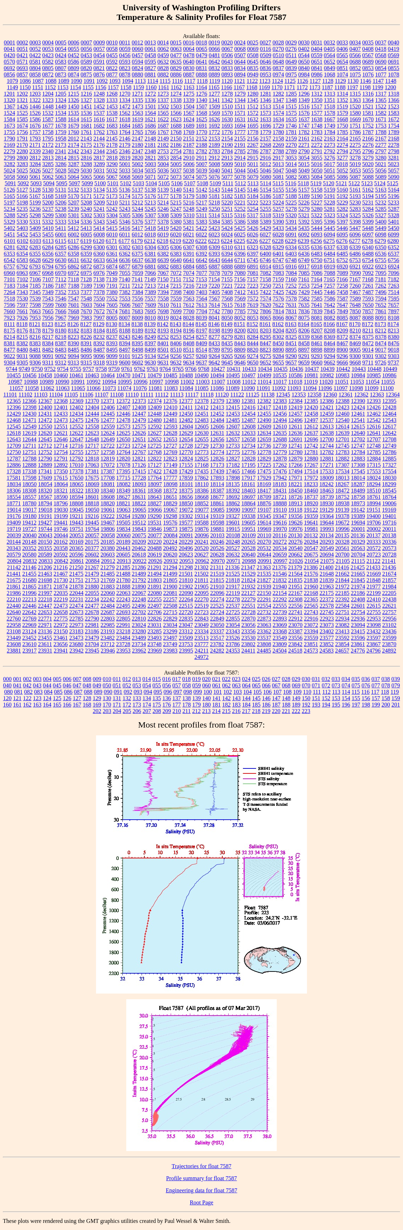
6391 (189, 254)
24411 (248, 651)
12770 (186, 452)
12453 (233, 414)
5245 (150, 209)
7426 (291, 292)
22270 (202, 599)
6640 (176, 260)
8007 (125, 318)
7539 (35, 298)
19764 (92, 529)
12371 (108, 401)
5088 (368, 177)
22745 (327, 612)
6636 (125, 260)
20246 (217, 542)
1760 (73, 132)
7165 (329, 279)
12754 (61, 452)
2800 (22, 158)
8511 (188, 350)
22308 (295, 599)
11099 (371, 388)
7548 (86, 298)
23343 (233, 631)
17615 (61, 478)
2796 (368, 151)
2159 (291, 138)
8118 (21, 324)
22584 (342, 606)
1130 (353, 81)
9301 (368, 356)
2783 (214, 151)
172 (127, 705)
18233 (311, 484)
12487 (249, 420)
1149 (12, 87)
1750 (342, 126)
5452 (22, 234)
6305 (163, 247)
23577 (327, 638)
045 (57, 685)
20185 (108, 542)
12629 (186, 433)
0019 (214, 42)
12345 (283, 395)
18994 (374, 503)
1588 (61, 119)
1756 (22, 132)
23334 (202, 631)
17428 (170, 471)
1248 (99, 94)
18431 (280, 491)
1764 (125, 132)
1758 (48, 132)
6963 (22, 273)
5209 (99, 202)
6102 (22, 241)
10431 (234, 369)
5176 (150, 196)
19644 (327, 523)
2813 (48, 158)
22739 (280, 612)
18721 (280, 497)
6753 (355, 260)
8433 (214, 343)
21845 (358, 580)
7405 (214, 292)
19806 (108, 529)
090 (108, 692)
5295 (22, 215)
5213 (150, 202)
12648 (92, 439)
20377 (92, 548)
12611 (295, 427)
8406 (176, 343)
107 (277, 692)
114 (346, 692)
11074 (124, 388)
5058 (9, 177)
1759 (61, 132)
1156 (100, 87)
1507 (201, 106)
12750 (14, 452)
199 (376, 705)
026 (266, 679)
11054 (373, 382)
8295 (265, 337)
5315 (227, 215)
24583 (326, 651)
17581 (14, 478)
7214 (163, 286)
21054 (311, 561)
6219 (175, 241)
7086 (317, 273)
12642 (389, 433)
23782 (217, 644)
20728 (389, 555)
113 (336, 692)
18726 (295, 497)
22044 (76, 593)
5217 (201, 202)
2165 (355, 138)
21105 (343, 561)
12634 (264, 433)
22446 (29, 606)
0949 (253, 74)
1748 (317, 126)
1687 (163, 126)
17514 (311, 471)
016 (166, 679)
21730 (61, 580)
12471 (29, 420)
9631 (163, 363)
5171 (86, 196)
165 (57, 705)
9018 (393, 350)
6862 (73, 266)
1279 (240, 94)
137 (177, 698)
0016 (188, 42)
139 (196, 698)
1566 (176, 113)
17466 (249, 471)
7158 (265, 279)
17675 (92, 478)
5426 (252, 228)
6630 (61, 260)
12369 (76, 401)
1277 (214, 94)
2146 (125, 138)
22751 (342, 612)
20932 (171, 561)
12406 (108, 407)
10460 (61, 375)
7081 (253, 273)
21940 (280, 587)
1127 (314, 81)
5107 (189, 183)
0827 (150, 68)
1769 (189, 132)
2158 (278, 138)
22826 (155, 619)
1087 (38, 81)
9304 (9, 363)
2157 (265, 138)
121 (17, 698)
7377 (86, 292)
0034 (355, 42)
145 (256, 698)
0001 (9, 42)
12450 (186, 414)
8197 (201, 331)
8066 (278, 318)
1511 (239, 106)
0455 (112, 55)
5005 (176, 164)
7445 (317, 292)
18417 (264, 491)
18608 (108, 497)
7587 (342, 298)
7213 (150, 286)
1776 (227, 132)
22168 (311, 593)
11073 (109, 388)
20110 (264, 535)
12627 (155, 433)
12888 (29, 465)
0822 (112, 68)
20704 (358, 555)
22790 (92, 619)
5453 (35, 234)
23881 (14, 651)
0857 (22, 74)
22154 (279, 593)
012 (126, 679)
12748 (373, 446)
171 (117, 705)
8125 (60, 324)
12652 (155, 439)
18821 (123, 503)
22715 (170, 612)
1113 (140, 81)
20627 (202, 555)
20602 (92, 555)
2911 (201, 158)
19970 (280, 529)
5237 (48, 209)
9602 (137, 363)
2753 (163, 151)
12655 (202, 439)
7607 (137, 305)
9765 (178, 369)
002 (27, 679)
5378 (163, 222)
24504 (279, 651)
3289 (99, 164)
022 (226, 679)
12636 (295, 433)
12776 (249, 452)
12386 (327, 401)
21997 (45, 593)
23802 (248, 644)
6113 (48, 241)
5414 (99, 228)
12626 (139, 433)
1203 (35, 94)
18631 (139, 497)
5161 (355, 190)
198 (366, 705)
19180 (29, 516)
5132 (73, 190)
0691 (393, 62)
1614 (73, 119)
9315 (86, 363)
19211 (76, 516)
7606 (125, 305)
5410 (48, 228)
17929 (264, 478)
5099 (87, 183)
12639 (342, 433)
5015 (303, 164)
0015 (175, 42)
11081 (155, 388)
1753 (381, 126)
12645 (45, 439)
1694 (240, 126)
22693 (123, 612)
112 (326, 692)
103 (237, 692)
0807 (61, 68)
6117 (73, 241)
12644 (29, 439)
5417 (137, 228)
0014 (163, 42)
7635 (303, 305)
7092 (368, 273)
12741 (295, 446)
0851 (342, 68)
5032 (112, 170)
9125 (137, 356)
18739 (327, 497)
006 (67, 679)
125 (57, 698)
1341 (214, 100)
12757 (92, 452)
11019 (311, 382)
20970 (218, 561)
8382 (22, 343)
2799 (9, 158)
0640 (189, 62)
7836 (304, 311)
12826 (217, 459)
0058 (112, 49)
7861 (381, 311)
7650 (367, 305)
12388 (342, 401)
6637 (137, 260)
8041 (214, 318)
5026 (35, 170)
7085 (304, 273)
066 (266, 685)
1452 (99, 106)
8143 (175, 324)
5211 (124, 202)
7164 (316, 279)
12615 (358, 427)
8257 (201, 337)
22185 (342, 593)
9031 (22, 356)
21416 (342, 567)
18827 (155, 503)
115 (355, 692)
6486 (355, 254)
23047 (186, 625)
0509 (265, 55)
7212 (137, 286)
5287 (393, 209)
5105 (164, 183)
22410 (374, 599)
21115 (358, 561)
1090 (76, 81)
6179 (137, 241)
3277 (342, 158)
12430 (29, 414)
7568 (227, 298)
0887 (189, 74)
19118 (295, 510)
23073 (327, 625)
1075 (355, 74)
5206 (61, 202)
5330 (22, 222)
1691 (201, 126)
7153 (201, 279)
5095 (61, 183)
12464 (389, 414)
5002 (137, 164)
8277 (214, 337)
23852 (326, 644)
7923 (9, 318)
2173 (61, 145)
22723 (202, 612)
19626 (295, 523)
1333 (112, 100)
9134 (150, 356)
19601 (233, 523)
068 (286, 685)
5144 (227, 190)
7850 (355, 311)
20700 (342, 555)
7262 (380, 286)
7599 (48, 305)
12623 (92, 433)
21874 (61, 587)
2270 (291, 145)
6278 (367, 241)
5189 (304, 196)
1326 (73, 100)
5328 (393, 215)
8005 (112, 318)
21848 (373, 580)
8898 (316, 350)
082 (28, 692)
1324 (61, 100)
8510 (176, 350)
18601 (92, 497)
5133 (86, 190)
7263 (393, 286)
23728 (123, 644)
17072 (108, 465)
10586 (295, 375)
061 (216, 685)
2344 (99, 151)
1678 (61, 126)
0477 (176, 55)
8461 (317, 343)
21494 (155, 574)
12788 (29, 459)
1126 (302, 81)
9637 (201, 363)
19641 (311, 523)
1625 (201, 119)
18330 (92, 491)
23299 (170, 631)
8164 (303, 324)
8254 (189, 337)
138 (186, 698)
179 (196, 705)
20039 (14, 535)
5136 (125, 190)
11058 (32, 388)
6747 (278, 260)
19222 (107, 516)
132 (127, 698)
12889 (45, 465)
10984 (358, 375)
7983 (86, 318)
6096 (355, 234)
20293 (327, 542)
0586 (73, 62)
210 (177, 711)
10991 (78, 382)
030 (306, 679)
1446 (35, 106)
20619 (155, 555)
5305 (125, 215)
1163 (188, 87)
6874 (112, 266)
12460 (342, 414)
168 (87, 705)
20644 (264, 555)
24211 (201, 651)
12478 (123, 420)
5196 (393, 196)
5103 (138, 183)
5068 (125, 177)
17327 (389, 465)
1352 (342, 100)
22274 (217, 599)
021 (216, 679)
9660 (317, 363)
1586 (35, 119)
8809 (239, 350)
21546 (280, 574)
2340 (48, 151)
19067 (170, 510)
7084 (291, 273)
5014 (291, 164)
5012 (265, 164)
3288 (86, 164)
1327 (86, 100)
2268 (265, 145)
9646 (240, 363)
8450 (278, 343)
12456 (280, 414)
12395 (389, 401)
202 (97, 711)
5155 (278, 190)
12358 (314, 395)
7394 (163, 292)
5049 (304, 170)
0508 (253, 55)
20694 (327, 555)
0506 (227, 55)
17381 (92, 471)
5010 (240, 164)
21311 (217, 567)
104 (247, 692)
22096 (217, 593)
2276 (368, 145)
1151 (37, 87)
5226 (303, 202)
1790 (9, 138)
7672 (99, 311)
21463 (45, 574)
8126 (73, 324)
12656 (217, 439)
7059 (137, 273)
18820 (108, 503)
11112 (162, 395)
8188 (125, 331)
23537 (264, 638)
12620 (45, 433)
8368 (317, 337)
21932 (249, 587)
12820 (123, 459)
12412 (201, 407)
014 (146, 679)
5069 (137, 177)
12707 (374, 439)
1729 (278, 126)
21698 (45, 580)
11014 (264, 382)
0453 (86, 55)
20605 (123, 555)
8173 (380, 324)
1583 (393, 113)
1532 (48, 113)
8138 (137, 324)
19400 (373, 516)
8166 (329, 324)
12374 (155, 401)
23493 (155, 638)
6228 (277, 241)
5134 (99, 190)
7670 (86, 311)
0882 (163, 74)
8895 (291, 350)
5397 (342, 222)
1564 (150, 113)
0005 (61, 42)
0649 (291, 62)
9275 (265, 356)
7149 (150, 279)
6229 (290, 241)
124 (47, 698)
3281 (393, 158)
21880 (92, 587)
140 (206, 698)
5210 (112, 202)
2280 (22, 151)
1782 (304, 132)
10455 (14, 375)
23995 (186, 651)
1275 (189, 94)
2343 (86, 151)
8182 (73, 331)
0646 (265, 62)
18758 (358, 497)
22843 (202, 619)
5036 (163, 170)
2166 (368, 138)
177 (177, 705)
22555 (280, 606)
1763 (112, 132)
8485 (73, 350)
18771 (14, 503)
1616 (99, 119)
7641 (316, 305)
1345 (253, 100)
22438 (389, 599)
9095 (86, 356)
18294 (373, 484)
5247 (176, 209)
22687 (108, 612)
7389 (150, 292)
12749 (389, 446)
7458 (342, 292)
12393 (374, 401)
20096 (202, 535)
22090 (186, 593)
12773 (202, 452)
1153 (62, 87)
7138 (99, 279)
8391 (86, 343)
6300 (99, 247)
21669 (374, 574)
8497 (125, 350)
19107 (264, 510)
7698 (163, 311)
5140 (176, 190)
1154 (75, 87)
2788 (278, 151)
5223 (265, 202)
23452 (29, 638)
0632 (163, 62)
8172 (367, 324)
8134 (124, 324)
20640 (249, 555)
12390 (358, 401)
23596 (358, 638)
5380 (176, 222)
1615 (86, 119)
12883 (358, 459)
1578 (329, 113)
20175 (92, 542)
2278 (393, 145)
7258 (342, 286)
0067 (227, 49)
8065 (265, 318)
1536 (86, 113)
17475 (264, 471)
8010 (150, 318)
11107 (101, 395)
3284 (35, 164)
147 (276, 698)
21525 (233, 574)
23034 (170, 625)
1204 (48, 94)
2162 (317, 138)
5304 (112, 215)
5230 (355, 202)
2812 (35, 158)
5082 (291, 177)
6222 (201, 241)
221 (286, 711)
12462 (374, 414)
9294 (329, 356)
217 (246, 711)
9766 (191, 369)
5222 (252, 202)
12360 (330, 395)
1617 (112, 119)
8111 (9, 324)
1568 (201, 113)
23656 (60, 644)
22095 (202, 593)
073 (336, 685)
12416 (248, 407)
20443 (123, 548)
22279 (249, 599)
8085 (342, 318)
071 (316, 685)
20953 (186, 561)
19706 (374, 523)
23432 (374, 631)
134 (147, 698)
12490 (264, 420)
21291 (154, 567)
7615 (227, 305)
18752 (342, 497)
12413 (217, 407)
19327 (233, 516)
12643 (14, 439)
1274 (176, 94)
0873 (61, 74)
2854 (176, 158)
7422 (265, 292)
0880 (137, 74)
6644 (227, 260)
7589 (355, 298)
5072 (163, 177)
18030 (389, 478)
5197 (9, 202)
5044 (240, 170)
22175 (326, 593)
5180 (201, 196)
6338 (342, 247)
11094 (310, 388)
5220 (227, 202)
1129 (340, 81)
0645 (253, 62)
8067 (291, 318)
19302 (186, 516)
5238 (61, 209)
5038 (189, 170)
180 (206, 705)
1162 (176, 87)
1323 (48, 100)
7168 (367, 279)
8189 (137, 331)
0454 (99, 55)
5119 (315, 183)
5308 (163, 215)
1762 (99, 132)
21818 (233, 580)
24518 (295, 651)
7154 (214, 279)
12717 (92, 446)
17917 (249, 478)
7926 (22, 318)
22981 (92, 625)
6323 (252, 247)
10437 (312, 369)
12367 (45, 401)
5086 (342, 177)
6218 (162, 241)
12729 (201, 446)
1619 (137, 119)
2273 (329, 145)
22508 (170, 606)
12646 (61, 439)
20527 (233, 548)
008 (87, 679)
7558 (163, 298)
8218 (61, 337)
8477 (9, 350)
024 (246, 679)
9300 (355, 356)
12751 (29, 452)
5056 (381, 170)
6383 (176, 254)
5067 (112, 177)
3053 (291, 158)
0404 (316, 49)
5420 (175, 228)
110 (307, 692)
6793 (35, 266)
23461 (61, 638)
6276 (342, 241)
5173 (112, 196)
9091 (48, 356)
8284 (253, 337)
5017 (329, 164)
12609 (264, 427)
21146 (29, 567)
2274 (342, 145)
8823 (265, 350)
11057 (16, 388)
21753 (92, 580)
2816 (86, 158)
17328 (14, 471)
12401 (61, 407)
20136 (358, 535)
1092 (102, 81)
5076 (214, 177)
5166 (22, 196)
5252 (240, 209)
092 (128, 692)
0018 (201, 42)
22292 (280, 599)
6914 (265, 266)
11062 (47, 388)
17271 (327, 465)
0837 (278, 68)
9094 (73, 356)
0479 (201, 55)
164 (47, 705)
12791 (61, 459)
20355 (45, 548)
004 (47, 679)
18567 (45, 497)
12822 (155, 459)
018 (186, 679)
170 (107, 705)
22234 (92, 599)
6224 (226, 241)
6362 (125, 254)
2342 (73, 151)
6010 (112, 234)
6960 (9, 273)
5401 (393, 222)
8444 (253, 343)
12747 (358, 446)
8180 (61, 331)
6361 (112, 254)
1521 (367, 106)
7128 (86, 279)
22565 (311, 606)
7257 (329, 286)
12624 (108, 433)
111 (317, 692)
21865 (29, 587)
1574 (278, 113)
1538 (112, 113)
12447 (139, 414)
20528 (249, 548)
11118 (206, 395)
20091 (186, 535)
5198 (22, 202)
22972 (61, 625)
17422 (155, 471)
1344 (240, 100)
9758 (101, 369)
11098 (356, 388)
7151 (175, 279)
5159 (329, 190)
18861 (217, 503)
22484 (108, 606)
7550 (99, 298)
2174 (73, 145)
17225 (264, 465)
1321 (22, 100)
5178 (176, 196)
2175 (86, 145)
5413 (86, 228)
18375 (186, 491)
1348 (291, 100)
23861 (358, 644)
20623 (186, 555)
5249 (201, 209)
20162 (61, 542)
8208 (329, 331)
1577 (317, 113)
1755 (9, 132)
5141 (189, 190)
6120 (98, 241)
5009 (227, 164)
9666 (342, 363)
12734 (248, 446)
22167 (295, 593)
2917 (278, 158)
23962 (139, 651)
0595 (150, 62)
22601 (358, 606)
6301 (112, 247)
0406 (342, 49)
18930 (327, 503)
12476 (92, 420)
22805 (123, 619)
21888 (123, 587)
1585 (22, 119)
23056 (249, 625)
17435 (202, 471)
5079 (253, 177)
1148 (390, 81)
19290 (154, 516)
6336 (316, 247)
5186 (265, 196)
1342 (227, 100)
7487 (368, 292)
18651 (170, 497)
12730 (217, 446)
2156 (253, 138)
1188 (339, 87)
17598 (29, 478)
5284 (368, 209)
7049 (112, 273)
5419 (163, 228)
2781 (189, 151)
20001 (358, 529)
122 (27, 698)
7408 (227, 292)
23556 (295, 638)
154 (346, 698)
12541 (358, 420)
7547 (73, 298)
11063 (62, 388)
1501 (150, 106)
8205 (291, 331)
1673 (9, 126)
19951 (249, 529)
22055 (92, 593)
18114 (217, 484)
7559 (176, 298)
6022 (201, 234)
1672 (393, 119)
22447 (45, 606)
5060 (22, 177)
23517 (217, 638)
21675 (14, 580)
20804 (14, 561)
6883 (176, 266)
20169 (76, 542)
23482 (108, 638)
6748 (291, 260)
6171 (111, 241)
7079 (227, 273)
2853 (163, 158)
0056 (86, 49)
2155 (240, 138)
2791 (317, 151)
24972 (202, 657)
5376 (137, 222)
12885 (389, 459)
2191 (240, 145)
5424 (227, 228)
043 (37, 685)
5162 (368, 190)
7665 (48, 311)
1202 (22, 94)
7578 (291, 298)
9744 (11, 369)
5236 (35, 209)
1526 (35, 113)
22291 (264, 599)
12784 (358, 452)
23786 (233, 644)
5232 (380, 202)
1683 (112, 126)
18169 (264, 484)
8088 (368, 318)
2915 (252, 158)
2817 (99, 158)
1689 (189, 126)
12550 (45, 427)
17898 (233, 478)
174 (147, 705)
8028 (189, 318)
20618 (139, 555)
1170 (276, 87)
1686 (150, 126)
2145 (112, 138)
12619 (29, 433)
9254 (163, 356)
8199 (227, 331)
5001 (125, 164)
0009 (99, 42)
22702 (139, 612)
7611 (175, 305)
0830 (189, 68)
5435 (303, 228)
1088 (51, 81)
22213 (29, 599)
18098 (170, 484)
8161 (265, 324)
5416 (124, 228)
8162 (278, 324)
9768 (204, 369)
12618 (14, 433)
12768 (155, 452)
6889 (240, 266)
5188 (291, 196)
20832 (30, 561)
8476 (393, 343)
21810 (186, 580)
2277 (381, 145)
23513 (202, 638)
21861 (14, 587)
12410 (170, 407)
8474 (381, 343)
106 (267, 692)
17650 (76, 478)
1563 (137, 113)
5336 (86, 222)
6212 (149, 241)
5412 (73, 228)
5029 (73, 170)
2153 (214, 138)
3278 (355, 158)
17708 (108, 478)
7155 (227, 279)
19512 (139, 523)
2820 (137, 158)
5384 (214, 222)
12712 (45, 446)
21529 (249, 574)
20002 (374, 529)
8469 (355, 343)
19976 (295, 529)
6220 (188, 241)
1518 (329, 106)
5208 (86, 202)
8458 (304, 343)
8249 (150, 337)
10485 (170, 375)
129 (97, 698)
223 (306, 711)
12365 (14, 401)
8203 (265, 331)
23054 (233, 625)
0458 (150, 55)
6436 (304, 254)
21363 (264, 567)
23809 (279, 644)
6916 (291, 266)
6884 (189, 266)
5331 (35, 222)
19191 (45, 516)
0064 (189, 49)
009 (97, 679)
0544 (303, 55)
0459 (163, 55)
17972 (311, 478)
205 (127, 711)
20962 (202, 561)
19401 (389, 516)
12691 (295, 439)
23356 (249, 631)
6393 (214, 254)
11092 (279, 388)
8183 (86, 331)
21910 (217, 587)
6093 (316, 234)
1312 (317, 94)
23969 (155, 651)
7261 (367, 286)
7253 (303, 286)
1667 (329, 119)
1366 (393, 100)
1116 (177, 81)
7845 (329, 311)
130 (107, 698)
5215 (175, 202)
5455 (48, 234)
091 (118, 692)
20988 (249, 561)
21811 (201, 580)
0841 (317, 68)
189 (296, 705)
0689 (368, 62)
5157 (304, 190)
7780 (227, 311)
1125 (290, 81)
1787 (368, 132)
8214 (9, 337)
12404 (92, 407)
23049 (202, 625)
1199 (377, 87)
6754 (367, 260)
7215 (175, 286)
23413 (342, 631)
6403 (291, 254)
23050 (217, 625)
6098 (380, 234)
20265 (249, 542)
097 (178, 692)
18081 (108, 484)
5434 (291, 228)
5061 (35, 177)
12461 (358, 414)
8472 (368, 343)
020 (206, 679)
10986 (389, 375)
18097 (155, 484)
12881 (327, 459)
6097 (367, 234)
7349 (48, 292)
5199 (35, 202)
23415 (358, 631)
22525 (217, 606)
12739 (279, 446)
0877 (112, 74)
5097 (74, 183)
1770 (201, 132)
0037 (380, 42)
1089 (63, 81)
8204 (278, 331)
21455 (29, 574)
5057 (393, 170)
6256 (316, 241)
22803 (108, 619)
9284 (278, 356)
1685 (137, 126)
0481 (214, 55)
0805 (48, 68)
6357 (61, 254)
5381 (189, 222)
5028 (61, 170)
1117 (189, 81)
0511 (291, 55)
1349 (304, 100)
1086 (25, 81)
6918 (317, 266)
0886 (176, 74)
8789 (214, 350)
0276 (291, 49)
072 (326, 685)
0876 (99, 74)
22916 (311, 619)
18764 (389, 497)
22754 (358, 612)
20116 (280, 535)
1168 (251, 87)
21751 (76, 580)
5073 (176, 177)
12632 (233, 433)
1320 (9, 100)
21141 (389, 561)
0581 (35, 62)
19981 (311, 529)
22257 (170, 599)
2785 (240, 151)
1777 (240, 132)
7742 (214, 311)
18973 (358, 503)
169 (97, 705)
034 (345, 679)
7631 (291, 305)
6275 (329, 241)
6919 (329, 266)
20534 (280, 548)
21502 (202, 574)
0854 (381, 68)
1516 (303, 106)
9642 (214, 363)
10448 (374, 369)
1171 (289, 87)
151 (316, 698)
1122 (252, 81)
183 (236, 705)
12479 (139, 420)
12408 (139, 407)
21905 (202, 587)
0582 (48, 62)
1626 (214, 119)
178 (186, 705)
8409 (201, 343)
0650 (304, 62)
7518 (9, 298)
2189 (214, 145)
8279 (227, 337)
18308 (29, 491)
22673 (76, 612)
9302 (381, 356)
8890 (278, 350)
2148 (150, 138)
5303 (99, 215)
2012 (73, 138)
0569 (393, 55)
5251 (227, 209)
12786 (389, 452)
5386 (240, 222)
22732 (264, 612)
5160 (342, 190)
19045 (76, 510)
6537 (393, 254)
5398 (355, 222)
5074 (189, 177)
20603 (108, 555)
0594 (137, 62)
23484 (123, 638)
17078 (123, 465)
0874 (73, 74)
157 (376, 698)
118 (385, 692)
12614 (342, 427)
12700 (327, 439)
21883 (108, 587)
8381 (9, 343)
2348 (150, 151)
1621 (150, 119)
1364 (368, 100)
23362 (264, 631)
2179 (125, 145)
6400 (265, 254)
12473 (61, 420)
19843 (139, 529)
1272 (150, 94)
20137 (373, 535)
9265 (227, 356)
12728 (186, 446)
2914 (239, 158)
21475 (76, 574)
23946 (108, 651)
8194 (176, 331)
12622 (76, 433)
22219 (61, 599)
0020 (227, 42)
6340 (367, 247)
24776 (358, 651)
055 (157, 685)
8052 (240, 318)
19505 (123, 523)
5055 (368, 170)
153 (336, 698)
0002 (22, 42)
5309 (176, 215)
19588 (202, 523)
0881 (150, 74)
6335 (303, 247)
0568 (380, 55)
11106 (86, 395)
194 (326, 705)
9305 (22, 363)
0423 (48, 55)
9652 (265, 363)
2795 (355, 151)
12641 (374, 433)
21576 (311, 574)
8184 (99, 331)
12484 (217, 420)
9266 (240, 356)
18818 (92, 503)
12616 (373, 427)
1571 (240, 113)
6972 (73, 273)
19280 (139, 516)
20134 (326, 535)
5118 (303, 183)
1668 (342, 119)
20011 (389, 529)
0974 (278, 74)
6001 (61, 234)
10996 (140, 382)
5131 (61, 190)
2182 (163, 145)
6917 (304, 266)
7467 (355, 292)
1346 (265, 100)
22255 (155, 599)
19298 (170, 516)
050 (107, 685)
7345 (35, 292)
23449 (14, 638)
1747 (304, 126)
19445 (92, 523)
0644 (240, 62)
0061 (150, 49)
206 (137, 711)
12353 (299, 395)
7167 (355, 279)
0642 (214, 62)
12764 (123, 452)
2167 (381, 138)
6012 (137, 234)
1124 (277, 81)
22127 (248, 593)
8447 (265, 343)
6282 (22, 247)
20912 (108, 561)
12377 (186, 401)
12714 (60, 446)
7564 (201, 298)
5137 (137, 190)
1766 (150, 132)
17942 (280, 478)
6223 (213, 241)
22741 (295, 612)
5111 (227, 183)
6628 (35, 260)
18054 (45, 484)
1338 (176, 100)
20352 (29, 548)
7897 (393, 311)
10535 (280, 375)
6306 (176, 247)
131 (117, 698)
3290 (112, 164)
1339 (189, 100)
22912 (295, 619)
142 (226, 698)
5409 (35, 228)
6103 (35, 241)
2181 (150, 145)
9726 (380, 363)
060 (206, 685)
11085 (201, 388)
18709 (264, 497)
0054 (61, 49)
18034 (14, 484)
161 (17, 705)
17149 (170, 465)
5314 (214, 215)
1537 (99, 113)
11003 (203, 382)
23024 (139, 625)
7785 (240, 311)
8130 (111, 324)
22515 (186, 606)
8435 (227, 343)
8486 (86, 350)
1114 (152, 81)
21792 (139, 580)
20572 (374, 548)
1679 (73, 126)
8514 (201, 350)
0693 (22, 68)
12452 (217, 414)
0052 (35, 49)
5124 (380, 183)
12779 (280, 452)
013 (136, 679)
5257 (278, 209)
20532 (264, 548)
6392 (201, 254)
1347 (278, 100)
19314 (201, 516)
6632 (86, 260)
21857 (389, 580)
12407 (123, 407)
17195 (249, 465)
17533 (327, 471)
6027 (265, 234)
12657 (233, 439)
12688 (280, 439)
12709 (14, 446)
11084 (186, 388)
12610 (280, 427)
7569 (240, 298)
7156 (239, 279)
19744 (45, 529)
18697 (249, 497)
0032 (329, 42)
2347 (137, 151)
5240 (86, 209)
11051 (342, 382)
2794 (342, 151)
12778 (264, 452)
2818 (112, 158)
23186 (92, 631)
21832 (279, 580)
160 (7, 705)
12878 (280, 459)
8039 (201, 318)
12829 (264, 459)
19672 (342, 523)
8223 (73, 337)
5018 (342, 164)
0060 (137, 49)
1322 (35, 100)
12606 (217, 427)
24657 (342, 651)
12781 (311, 452)
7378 (99, 292)
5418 (150, 228)
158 (386, 698)
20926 (155, 561)
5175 (137, 196)
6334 (291, 247)
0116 (265, 49)
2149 (163, 138)
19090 (233, 510)
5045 (253, 170)
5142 (201, 190)
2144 (99, 138)
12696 (311, 439)
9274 (253, 356)
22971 (45, 625)
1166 (226, 87)
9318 (99, 363)
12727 (170, 446)
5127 (22, 190)
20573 (389, 548)
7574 (265, 298)
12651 (139, 439)
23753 (186, 644)
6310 (227, 247)
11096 (325, 388)
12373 (139, 401)
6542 (9, 260)
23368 (280, 631)
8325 (291, 337)
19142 (358, 510)
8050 (227, 318)
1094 (127, 81)
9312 (61, 363)
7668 (73, 311)
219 (266, 711)
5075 (201, 177)
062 (226, 685)
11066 (93, 388)
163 (37, 705)
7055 (125, 273)
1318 (393, 94)
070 (306, 685)
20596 (76, 555)
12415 (233, 407)
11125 (252, 395)
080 (8, 692)
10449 (390, 369)
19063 (123, 510)
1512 (252, 106)
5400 (381, 222)
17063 (92, 465)
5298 (35, 215)
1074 (342, 74)
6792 (22, 266)
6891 (253, 266)
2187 (189, 145)
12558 (92, 427)
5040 (214, 170)
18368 (155, 491)
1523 (393, 106)
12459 (327, 414)
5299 (48, 215)
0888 (201, 74)
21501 (186, 574)
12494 (280, 420)
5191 (329, 196)
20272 (280, 542)
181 (216, 705)
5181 (214, 196)
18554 (14, 497)
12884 (374, 459)
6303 (137, 247)
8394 (125, 343)
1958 (61, 138)
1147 (377, 81)
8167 (342, 324)
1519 (342, 106)
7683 (137, 311)
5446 (342, 228)
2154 (227, 138)
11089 (232, 388)
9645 (227, 363)
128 (87, 698)
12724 (139, 446)
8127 (86, 324)
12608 (249, 427)
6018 (150, 234)
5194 (368, 196)
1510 (227, 106)
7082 (265, 273)
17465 (233, 471)
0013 (150, 42)
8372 (342, 337)
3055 (316, 158)
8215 (22, 337)
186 (266, 705)
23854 (342, 644)
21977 (374, 587)
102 (227, 692)
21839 (326, 580)
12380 (233, 401)
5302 (86, 215)
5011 (252, 164)
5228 (329, 202)
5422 (201, 228)
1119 (214, 81)
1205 (61, 94)
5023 (393, 164)
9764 (165, 369)
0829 (176, 68)
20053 (76, 535)
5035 (150, 170)
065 (256, 685)
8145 (201, 324)
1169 (264, 87)
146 (266, 698)
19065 (139, 510)
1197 (352, 87)
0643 (227, 62)
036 (365, 679)
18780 (29, 503)
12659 (264, 439)
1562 (125, 113)
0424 (61, 55)
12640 (358, 433)
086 (68, 692)
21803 (155, 580)
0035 (367, 42)
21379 (295, 567)
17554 (389, 471)
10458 (45, 375)
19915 (233, 529)
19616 (280, 523)
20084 (170, 535)
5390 (278, 222)
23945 (92, 651)
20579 (14, 555)
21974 (358, 587)
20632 (233, 555)
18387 (217, 491)
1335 (137, 100)
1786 (355, 132)
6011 (124, 234)
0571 (22, 62)
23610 (29, 644)
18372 (170, 491)
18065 (76, 484)
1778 (253, 132)
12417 (264, 407)
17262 (280, 465)
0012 (137, 42)
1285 (291, 94)
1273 (163, 94)
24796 (373, 651)
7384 (137, 292)
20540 (295, 548)
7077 (201, 273)
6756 (393, 260)
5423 (214, 228)
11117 (191, 395)
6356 (48, 254)
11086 (217, 388)
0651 (317, 62)
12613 (326, 427)
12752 (45, 452)
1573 (265, 113)
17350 (61, 471)
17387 (108, 471)
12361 (346, 395)
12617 (389, 427)
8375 (368, 337)
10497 (249, 375)
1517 (316, 106)
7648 (355, 305)
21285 (123, 567)
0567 (367, 55)
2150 (176, 138)
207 (147, 711)
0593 (125, 62)
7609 (150, 305)
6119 (85, 241)
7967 (61, 318)
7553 (125, 298)
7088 (329, 273)
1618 (125, 119)
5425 (239, 228)
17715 (123, 478)
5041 (227, 170)
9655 (278, 363)
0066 (214, 49)
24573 (311, 651)
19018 (45, 510)
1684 (125, 126)
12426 (373, 407)
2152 (201, 138)
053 (137, 685)
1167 (239, 87)
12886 (14, 465)
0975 (291, 74)
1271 (137, 94)
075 (356, 685)
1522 (380, 106)
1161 (163, 87)
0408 (367, 49)
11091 (263, 388)
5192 (342, 196)
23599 (389, 638)
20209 (139, 542)
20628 (217, 555)
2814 (61, 158)
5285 (381, 209)
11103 (41, 395)
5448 (367, 228)
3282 (9, 164)
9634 (189, 363)
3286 (61, 164)
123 (37, 698)
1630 (227, 119)
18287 (358, 484)
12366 (29, 401)
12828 (249, 459)
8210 (355, 331)
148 (286, 698)
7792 (253, 311)
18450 (295, 491)
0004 (48, 42)
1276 (201, 94)
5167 (35, 196)
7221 (227, 286)
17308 (358, 465)
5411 (60, 228)
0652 (329, 62)
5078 (240, 177)
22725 (233, 612)
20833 (45, 561)
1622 (163, 119)
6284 (48, 247)
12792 (76, 459)
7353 (73, 292)
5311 (201, 215)
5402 (9, 228)
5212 (137, 202)
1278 (227, 94)
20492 (170, 548)
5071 (150, 177)
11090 (248, 388)
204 (117, 711)
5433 (278, 228)
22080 (155, 593)
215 (226, 711)
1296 (304, 94)
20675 (311, 555)
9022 (9, 356)
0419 (393, 49)
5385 (227, 222)
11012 (249, 382)
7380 (112, 292)
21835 (295, 580)
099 (197, 692)
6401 (278, 254)
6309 (214, 247)
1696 (265, 126)
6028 (278, 234)
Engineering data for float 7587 (201, 1190)
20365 (76, 548)
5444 (316, 228)
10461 (76, 375)
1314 (342, 94)
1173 (314, 87)
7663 (35, 311)
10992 (93, 382)
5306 (137, 215)
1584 (9, 119)
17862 (202, 478)
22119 (233, 593)
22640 (14, 612)
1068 (329, 74)
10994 (109, 382)
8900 (342, 350)
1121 (239, 81)
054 (147, 685)
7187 (61, 286)
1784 (329, 132)
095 (158, 692)
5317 (252, 215)
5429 (265, 228)
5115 (277, 183)
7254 (316, 286)
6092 (303, 234)
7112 (60, 279)
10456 (29, 375)
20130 (295, 535)
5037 (176, 170)
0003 (35, 42)
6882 (163, 266)
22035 (61, 593)
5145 (240, 190)
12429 (14, 414)
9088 (35, 356)
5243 (125, 209)
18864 (249, 503)
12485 (233, 420)
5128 (35, 190)
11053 (357, 382)
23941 (61, 651)
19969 (264, 529)
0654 (342, 62)
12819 (108, 459)
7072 (176, 273)
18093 (139, 484)
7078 (214, 273)
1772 (214, 132)
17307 (342, 465)
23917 (29, 651)
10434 (265, 369)
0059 (125, 49)
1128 (327, 81)
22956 (389, 619)
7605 (112, 305)
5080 (265, 177)
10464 (108, 375)
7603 (86, 305)
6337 (329, 247)
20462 (139, 548)
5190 (317, 196)
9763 (152, 369)
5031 (99, 170)
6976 (99, 273)
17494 (295, 471)
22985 (108, 625)
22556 (295, 606)
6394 (227, 254)
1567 (189, 113)
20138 (389, 535)
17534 (342, 471)
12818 (92, 459)
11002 (187, 382)
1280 (253, 94)
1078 (393, 74)
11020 (326, 382)
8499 (150, 350)
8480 (22, 350)
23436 (389, 631)
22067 (139, 593)
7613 (201, 305)
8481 (35, 350)
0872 (48, 74)
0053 (48, 49)
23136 (45, 631)
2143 (86, 138)
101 (217, 692)
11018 (295, 382)
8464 (329, 343)
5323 (329, 215)
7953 (35, 318)
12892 (61, 465)
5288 (9, 215)
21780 (123, 580)
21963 (327, 587)
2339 (35, 151)
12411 (186, 407)
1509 (214, 106)
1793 (35, 138)
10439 (327, 369)
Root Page (201, 1202)
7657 (393, 305)
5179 (189, 196)
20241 (202, 542)
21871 (45, 587)
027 (276, 679)
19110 (280, 510)
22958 (14, 625)
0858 (35, 74)
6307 (189, 247)
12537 (327, 420)
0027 (265, 42)
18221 (295, 484)
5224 (278, 202)
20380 (108, 548)
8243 (125, 337)
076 (366, 685)
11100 (387, 388)
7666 (61, 311)
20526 (217, 548)
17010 (76, 465)
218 (256, 711)
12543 (389, 420)
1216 (86, 94)
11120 (222, 395)
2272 (317, 145)
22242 (108, 599)
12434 (76, 414)
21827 (264, 580)
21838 (311, 580)
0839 (291, 68)
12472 (45, 420)
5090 (393, 177)
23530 (249, 638)
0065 (201, 49)
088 (88, 692)
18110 (201, 484)
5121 (341, 183)
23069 (280, 625)
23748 (154, 644)
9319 (112, 363)
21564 (295, 574)
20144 (14, 542)
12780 (295, 452)
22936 (358, 619)
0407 (355, 49)
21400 (326, 567)
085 (58, 692)
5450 (393, 228)
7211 (124, 286)
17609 (45, 478)
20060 (123, 535)
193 (316, 705)
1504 (189, 106)
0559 (316, 55)
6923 (381, 266)
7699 (176, 311)
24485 (264, 651)
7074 (189, 273)
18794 (45, 503)
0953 (265, 74)
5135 (112, 190)
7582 (304, 298)
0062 (163, 49)
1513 (265, 106)
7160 (291, 279)
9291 (304, 356)
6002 (73, 234)
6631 (73, 260)
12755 (76, 452)
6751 (329, 260)
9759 (114, 369)
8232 (99, 337)
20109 (249, 535)
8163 (291, 324)
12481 (170, 420)
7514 (393, 292)
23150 (61, 631)
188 (286, 705)
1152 (50, 87)
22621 (389, 606)
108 (287, 692)
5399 (368, 222)
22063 (123, 593)
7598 (35, 305)
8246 (137, 337)
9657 (291, 363)
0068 (240, 49)
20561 (342, 548)
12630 (202, 433)
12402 (76, 407)
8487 (99, 350)
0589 (86, 62)
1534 (61, 113)
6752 (342, 260)
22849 (217, 619)
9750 (37, 369)
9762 (139, 369)
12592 (155, 427)
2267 (253, 145)
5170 (73, 196)
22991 (123, 625)
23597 (374, 638)
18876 (264, 503)
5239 (73, 209)
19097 (249, 510)
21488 (123, 574)
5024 (9, 170)
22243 (123, 599)
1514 (278, 106)
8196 (189, 331)
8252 (163, 337)
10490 (202, 375)
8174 (393, 324)
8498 (137, 350)
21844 (342, 580)
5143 (214, 190)
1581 (368, 113)
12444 (92, 414)
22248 (139, 599)
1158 (125, 87)
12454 (249, 414)
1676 (35, 126)
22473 (61, 606)
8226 (86, 337)
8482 (48, 350)
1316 (368, 94)
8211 (367, 331)
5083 (304, 177)
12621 (61, 433)
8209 (342, 331)
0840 (304, 68)
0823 (125, 68)
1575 (291, 113)
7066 (150, 273)
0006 (73, 42)
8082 (329, 318)
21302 (201, 567)
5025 (22, 170)
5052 (342, 170)
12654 (186, 439)
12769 (170, 452)
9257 (189, 356)
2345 (112, 151)
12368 (61, 401)
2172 (48, 145)
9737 (393, 363)
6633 (99, 260)
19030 (61, 510)
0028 (278, 42)
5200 (48, 202)
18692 (233, 497)
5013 (278, 164)
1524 (9, 113)
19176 (14, 516)
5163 (381, 190)
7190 (99, 286)
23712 (107, 644)
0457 (137, 55)
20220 (155, 542)
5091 (10, 183)
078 (386, 685)
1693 (227, 126)
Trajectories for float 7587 (202, 1166)
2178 (112, 145)
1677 (48, 126)
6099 (393, 234)
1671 (381, 119)
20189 (123, 542)
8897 (303, 350)
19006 (389, 503)
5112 (240, 183)
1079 (12, 81)
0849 (329, 68)
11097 (341, 388)
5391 (291, 222)
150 (306, 698)
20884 (92, 561)
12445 (108, 414)
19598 (217, 523)
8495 (112, 350)
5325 (355, 215)
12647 (76, 439)
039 (395, 679)
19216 (92, 516)
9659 (304, 363)
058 (186, 685)
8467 (342, 343)
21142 (14, 567)
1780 (278, 132)
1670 (368, 119)
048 (87, 685)
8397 (150, 343)
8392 (99, 343)
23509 (186, 638)
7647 (342, 305)
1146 (365, 81)
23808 (264, 644)
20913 (124, 561)
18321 (61, 491)
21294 (170, 567)
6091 (291, 234)
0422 (35, 55)
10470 (123, 375)
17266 (295, 465)
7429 (304, 292)
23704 (92, 644)
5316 (239, 215)
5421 (188, 228)
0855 (393, 68)
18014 (358, 478)
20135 (342, 535)
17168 (202, 465)
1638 (317, 119)
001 (17, 679)
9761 (127, 369)
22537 (233, 606)
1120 (227, 81)
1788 (381, 132)
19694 (358, 523)
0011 (124, 42)
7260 (355, 286)
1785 (342, 132)
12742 (311, 446)
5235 (22, 209)
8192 (150, 331)
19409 (14, 523)
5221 (239, 202)
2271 (304, 145)
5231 (367, 202)
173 (137, 705)
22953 (374, 619)
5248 (189, 209)
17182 (233, 465)
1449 (61, 106)
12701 (342, 439)
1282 (278, 94)
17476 (280, 471)
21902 (186, 587)
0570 (9, 62)
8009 (137, 318)
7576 (278, 298)
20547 (311, 548)
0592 (112, 62)
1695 (253, 126)
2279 (9, 151)
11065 (78, 388)
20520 (202, 548)
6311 (239, 247)
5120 (328, 183)
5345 (112, 222)
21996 (29, 593)
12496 (295, 420)
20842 (61, 561)
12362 (361, 395)
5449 (380, 228)
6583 (22, 260)
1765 (137, 132)
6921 (355, 266)
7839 (317, 311)
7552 (112, 298)
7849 (342, 311)
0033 (342, 42)
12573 (123, 427)
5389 (265, 222)
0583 (61, 62)
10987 (15, 382)
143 (236, 698)
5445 (329, 228)
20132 (311, 535)
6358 (73, 254)
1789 (393, 132)
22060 (108, 593)
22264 (186, 599)
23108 (14, 631)
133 (137, 698)
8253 (176, 337)
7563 (189, 298)
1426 (22, 106)
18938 (342, 503)
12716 (76, 446)
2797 (381, 151)
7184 (22, 286)
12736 (264, 446)
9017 (380, 350)
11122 (237, 395)
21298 (186, 567)
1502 (163, 106)
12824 (186, 459)
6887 (214, 266)
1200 (390, 87)
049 (97, 685)
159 (396, 698)
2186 (176, 145)
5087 (355, 177)
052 (127, 685)
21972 (342, 587)
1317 (381, 94)
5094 (48, 183)
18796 (61, 503)
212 (196, 711)
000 (7, 679)
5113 (252, 183)
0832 (214, 68)
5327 (380, 215)
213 (206, 711)
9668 (355, 363)
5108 (202, 183)
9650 (253, 363)
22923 (327, 619)
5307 (150, 215)
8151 (239, 324)
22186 (358, 593)
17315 (374, 465)
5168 (48, 196)
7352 (61, 292)
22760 (14, 619)
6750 (316, 260)
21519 (217, 574)
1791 (22, 138)
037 (375, 679)
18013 (342, 478)
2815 (73, 158)
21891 (155, 587)
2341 (61, 151)
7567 (214, 298)
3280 (380, 158)
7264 (9, 292)
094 (148, 692)
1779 (265, 132)
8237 (112, 337)
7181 (380, 279)
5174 (125, 196)
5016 (316, 164)
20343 (14, 548)
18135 (233, 484)
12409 (155, 407)
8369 (329, 337)
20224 (170, 542)
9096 (99, 356)
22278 (233, 599)
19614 (264, 523)
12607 (233, 427)
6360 (99, 254)
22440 (14, 606)
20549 (327, 548)
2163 (329, 138)
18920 (311, 503)
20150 (45, 542)
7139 (111, 279)
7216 (188, 286)
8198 (214, 331)
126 (67, 698)
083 (38, 692)
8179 (48, 331)
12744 (326, 446)
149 (296, 698)
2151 (189, 138)
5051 (329, 170)
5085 (329, 177)
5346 (125, 222)
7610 (163, 305)
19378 (342, 516)
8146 (214, 324)
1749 (329, 126)
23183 (76, 631)
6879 (137, 266)
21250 (76, 567)
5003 (150, 164)
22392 (342, 599)
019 (196, 679)
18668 (202, 497)
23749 (170, 644)
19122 (311, 510)
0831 (201, 68)
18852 (202, 503)
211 (186, 711)
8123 (47, 324)
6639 (163, 260)
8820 (252, 350)
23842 (295, 644)
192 (306, 705)
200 (386, 705)
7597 (22, 305)
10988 (31, 382)
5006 (189, 164)
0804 (35, 68)
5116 (290, 183)
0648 (278, 62)
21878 (76, 587)
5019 (355, 164)
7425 (278, 292)
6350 (380, 247)
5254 (253, 209)
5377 (150, 222)
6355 (35, 254)
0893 (227, 74)
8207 (317, 331)
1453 (112, 106)
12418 (279, 407)
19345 (264, 516)
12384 (295, 401)
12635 (280, 433)
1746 (291, 126)
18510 (374, 491)
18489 (358, 491)
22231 (76, 599)
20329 (358, 542)
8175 (9, 331)
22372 (327, 599)
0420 (9, 55)
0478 (189, 55)
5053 (355, 170)
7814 (278, 311)
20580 (29, 555)
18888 (280, 503)
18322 (76, 491)
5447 (355, 228)
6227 (265, 241)
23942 (76, 651)
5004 (163, 164)
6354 (22, 254)
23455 (45, 638)
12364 (393, 395)
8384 (48, 343)
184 (246, 705)
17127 (155, 465)
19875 (186, 529)
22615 (374, 606)
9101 (125, 356)
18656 (186, 497)
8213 (393, 331)
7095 (381, 273)
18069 (92, 484)
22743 (311, 612)
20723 (374, 555)
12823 (170, 459)
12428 (389, 407)
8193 (163, 331)
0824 (137, 68)
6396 (240, 254)
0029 (291, 42)
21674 (389, 574)
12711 (29, 446)
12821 (139, 459)
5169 (61, 196)
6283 (35, 247)
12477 (108, 420)
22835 (186, 619)
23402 (327, 631)
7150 (163, 279)
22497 (155, 606)
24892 (389, 651)
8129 (99, 324)
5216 (188, 202)
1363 (355, 100)
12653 (170, 439)
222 (296, 711)
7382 (125, 292)
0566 (355, 55)
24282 (217, 651)
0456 (125, 55)
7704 (201, 311)
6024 (227, 234)
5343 (99, 222)
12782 (327, 452)
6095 (342, 234)
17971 (295, 478)
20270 (264, 542)
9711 (367, 363)
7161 (303, 279)
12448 (155, 414)
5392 (304, 222)
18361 (139, 491)
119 (395, 692)
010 (107, 679)
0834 (240, 68)
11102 (25, 395)
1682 (99, 126)
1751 (355, 126)
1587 (48, 119)
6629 (48, 260)
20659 (280, 555)
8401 (163, 343)
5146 (253, 190)
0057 (99, 49)
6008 (99, 234)
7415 (253, 292)
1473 (137, 106)
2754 (176, 151)
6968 (48, 273)
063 (236, 685)
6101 (10, 241)
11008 (233, 382)
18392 (233, 491)
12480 (155, 420)
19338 (248, 516)
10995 (125, 382)
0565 (342, 55)
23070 (295, 625)
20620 (170, 555)
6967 (35, 273)
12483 (202, 420)
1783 (317, 132)
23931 (45, 651)
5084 (317, 177)
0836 (265, 68)
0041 (9, 49)
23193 (108, 631)
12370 (92, 401)
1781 (291, 132)
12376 (170, 401)
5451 (9, 234)
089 (98, 692)
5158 (317, 190)
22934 (342, 619)
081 (18, 692)
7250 (265, 286)
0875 (86, 74)
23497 (170, 638)
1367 (9, 106)
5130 (48, 190)
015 (156, 679)
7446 (329, 292)
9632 (176, 363)
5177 (163, 196)
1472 (125, 106)
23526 (233, 638)
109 (297, 692)
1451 (86, 106)
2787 (265, 151)
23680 (76, 644)
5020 (367, 164)
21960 (311, 587)
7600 (61, 305)
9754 (63, 369)
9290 (291, 356)
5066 (99, 177)
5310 (189, 215)
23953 (123, 651)
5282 (342, 209)
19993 (327, 529)
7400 (189, 292)
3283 (22, 164)
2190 (227, 145)
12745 (342, 446)
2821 (150, 158)
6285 (61, 247)
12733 (233, 446)
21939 (264, 587)
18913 (295, 503)
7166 (342, 279)
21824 (248, 580)
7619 (252, 305)
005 (57, 679)
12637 (311, 433)
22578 (327, 606)
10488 (186, 375)
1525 (22, 113)
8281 (240, 337)
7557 (150, 298)
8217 (48, 337)
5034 (137, 170)
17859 (186, 478)
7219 (201, 286)
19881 (217, 529)
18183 (279, 484)
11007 (218, 382)
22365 (311, 599)
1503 (176, 106)
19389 (358, 516)
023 (236, 679)
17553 (374, 471)
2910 (189, 158)
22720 (186, 612)
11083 (170, 388)
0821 (99, 68)
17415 (139, 471)
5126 (9, 190)
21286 (139, 567)
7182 (393, 279)
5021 (380, 164)
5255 (265, 209)
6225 (239, 241)
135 (157, 698)
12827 (233, 459)
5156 (291, 190)
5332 (48, 222)
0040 (393, 42)
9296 (342, 356)
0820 (86, 68)
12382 (264, 401)
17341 (45, 471)
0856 (9, 74)
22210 (14, 599)
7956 (48, 318)
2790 (304, 151)
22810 (139, 619)
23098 (374, 625)
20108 (233, 535)
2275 (355, 145)
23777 (201, 644)
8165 (316, 324)
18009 (327, 478)
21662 (342, 574)
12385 (311, 401)
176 (167, 705)
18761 (374, 497)
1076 (368, 74)
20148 (29, 542)
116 (365, 692)
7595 (393, 298)
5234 (9, 209)
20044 (61, 535)
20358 (61, 548)
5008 (214, 164)
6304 (150, 247)
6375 (137, 254)
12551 (61, 427)
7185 (35, 286)
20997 (280, 561)
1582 (381, 113)
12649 (108, 439)
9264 (214, 356)
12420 (311, 407)
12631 (217, 433)
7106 (35, 279)
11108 (117, 395)
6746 (265, 260)
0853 (368, 68)
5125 (392, 183)
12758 (108, 452)
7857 (368, 311)
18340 (108, 491)
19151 (373, 510)
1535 (73, 113)
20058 (108, 535)
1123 (264, 81)
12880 (311, 459)
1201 (9, 94)
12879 (295, 459)
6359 (86, 254)
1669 (355, 119)
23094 (358, 625)
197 (356, 705)
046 (67, 685)
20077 (155, 535)
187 (276, 705)
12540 (342, 420)
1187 (327, 87)
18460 (311, 491)
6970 (61, 273)
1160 (151, 87)
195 (336, 705)
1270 (125, 94)
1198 (365, 87)
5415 (111, 228)
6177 (124, 241)
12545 (14, 427)
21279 (107, 567)
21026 (296, 561)
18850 (186, 503)
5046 (265, 170)
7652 (380, 305)
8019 (163, 318)
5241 (99, 209)
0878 (125, 74)
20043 (45, 535)
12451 (202, 414)
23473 (76, 638)
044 (47, 685)
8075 (304, 318)
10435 (281, 369)
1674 (22, 126)
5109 (215, 183)
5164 (393, 190)
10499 (264, 375)
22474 (76, 606)
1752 (368, 126)
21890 (139, 587)
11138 (268, 395)
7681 (125, 311)
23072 (311, 625)
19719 (14, 529)
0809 (73, 68)
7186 (48, 286)
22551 (249, 606)
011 (117, 679)
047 (77, 685)
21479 (92, 574)
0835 (253, 68)
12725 (154, 446)
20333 (374, 542)
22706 (155, 612)
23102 (389, 625)
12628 (170, 433)
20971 (233, 561)
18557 (29, 497)
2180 (137, 145)
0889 (214, 74)
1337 (163, 100)
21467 (61, 574)
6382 (163, 254)
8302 (278, 337)
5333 (61, 222)
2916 (265, 158)
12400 (45, 407)
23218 (123, 631)
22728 (249, 612)
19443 (76, 523)
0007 (86, 42)
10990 (62, 382)
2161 (304, 138)
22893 (280, 619)
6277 (354, 241)
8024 (176, 318)
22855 (233, 619)
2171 (35, 145)
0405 (329, 49)
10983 (342, 375)
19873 (170, 529)
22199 (373, 593)
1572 (253, 113)
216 (236, 711)
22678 (92, 612)
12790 (45, 459)
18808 (76, 503)
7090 (355, 273)
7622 (278, 305)
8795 (227, 350)
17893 (217, 478)
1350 (317, 100)
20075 (139, 535)
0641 (201, 62)
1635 (291, 119)
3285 (48, 164)
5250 (214, 209)
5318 (265, 215)
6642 (201, 260)
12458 (311, 414)
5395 (317, 222)
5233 (393, 202)
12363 (377, 395)
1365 (381, 100)
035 (355, 679)
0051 (22, 49)
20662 (295, 555)
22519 (202, 606)
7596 (9, 305)
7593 (368, 298)
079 (396, 685)
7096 (393, 273)
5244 (137, 209)
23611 (45, 644)
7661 (22, 311)
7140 (124, 279)
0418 (380, 49)
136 (167, 698)
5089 (381, 177)
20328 (342, 542)
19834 (123, 529)
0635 (176, 62)
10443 (359, 369)
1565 (163, 113)
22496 (139, 606)
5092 (23, 183)
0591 (99, 62)
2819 (125, 158)
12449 (170, 414)
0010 (112, 42)
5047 (278, 170)
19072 (186, 510)
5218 (214, 202)
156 (366, 698)
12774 (217, 452)
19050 (92, 510)
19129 (326, 510)
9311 (47, 363)
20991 (265, 561)
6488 (368, 254)
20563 (358, 548)
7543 (48, 298)
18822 (139, 503)
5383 (201, 222)
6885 (201, 266)
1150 (25, 87)
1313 (329, 94)
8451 (291, 343)
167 (77, 705)
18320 (45, 491)
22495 (123, 606)
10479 (155, 375)
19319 (217, 516)
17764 (155, 478)
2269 (278, 145)
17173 (217, 465)
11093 (294, 388)
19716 (389, 523)
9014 (367, 350)
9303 (393, 356)
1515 (291, 106)
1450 (73, 106)
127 (77, 698)
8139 (150, 324)
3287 (73, 164)
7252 (291, 286)
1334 (125, 100)
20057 (92, 535)
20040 (29, 535)
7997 (99, 318)
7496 (381, 292)
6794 (48, 266)
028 (286, 679)
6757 (9, 266)
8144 (188, 324)
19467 (108, 523)
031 (316, 679)
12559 (108, 427)
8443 (240, 343)
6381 (150, 254)
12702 (358, 439)
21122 (373, 561)
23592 (342, 638)
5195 (381, 196)
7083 (278, 273)
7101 (9, 279)
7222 (239, 286)
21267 (92, 567)
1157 (113, 87)
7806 (265, 311)
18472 (342, 491)
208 (157, 711)
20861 (77, 561)
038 (385, 679)
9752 (50, 369)
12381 (249, 401)
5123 (367, 183)
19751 (76, 529)
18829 (170, 503)
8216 (35, 337)
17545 (358, 471)
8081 (317, 318)
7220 (214, 286)
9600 (125, 363)
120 (7, 698)
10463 (92, 375)
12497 (311, 420)
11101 (10, 395)
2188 (201, 145)
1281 (265, 94)
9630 (150, 363)
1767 (163, 132)
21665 (358, 574)
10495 (233, 375)
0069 (253, 49)
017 (176, 679)
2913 (227, 158)
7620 (265, 305)
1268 (112, 94)
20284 (311, 542)
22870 (249, 619)
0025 (252, 42)
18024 (374, 478)
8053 (253, 318)
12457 (295, 414)
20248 (233, 542)
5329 (9, 222)
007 (77, 679)
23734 (139, 644)
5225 (291, 202)
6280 (393, 241)
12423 (342, 407)
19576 (170, 523)
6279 (380, 241)
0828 (163, 68)
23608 (14, 644)
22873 (264, 619)
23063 (264, 625)
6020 (175, 234)
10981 (311, 375)
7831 (291, 311)
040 (7, 685)
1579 (342, 113)
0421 (22, 55)
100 (207, 692)
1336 (150, 100)
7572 (253, 298)
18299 (389, 484)
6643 (214, 260)
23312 (186, 631)
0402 (303, 49)
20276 (295, 542)
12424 (358, 407)
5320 (291, 215)
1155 (88, 87)
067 (276, 685)
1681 (86, 126)
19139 (342, 510)
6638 (150, 260)
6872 (86, 266)
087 (78, 692)
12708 (389, 439)
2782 (201, 151)
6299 (86, 247)
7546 (61, 298)
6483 (317, 254)
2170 (22, 145)
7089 (342, 273)
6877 (125, 266)
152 (326, 698)
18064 (61, 484)
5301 (73, 215)
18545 (389, 491)
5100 (100, 183)
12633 (249, 433)
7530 (22, 298)
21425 (358, 567)
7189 (86, 286)
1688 (176, 126)
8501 (163, 350)
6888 (227, 266)
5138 (150, 190)
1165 (213, 87)
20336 (389, 542)
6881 (150, 266)
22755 (374, 612)
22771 (45, 619)
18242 (326, 484)
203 (107, 711)
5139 (163, 190)
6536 (381, 254)
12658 (249, 439)
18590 (61, 497)
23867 (373, 644)
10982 (327, 375)
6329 (278, 247)
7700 (189, 311)
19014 (14, 510)
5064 (73, 177)
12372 (123, 401)
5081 (278, 177)
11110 (132, 395)
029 (296, 679)
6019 (163, 234)
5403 (22, 228)
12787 (14, 459)
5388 (253, 222)
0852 (355, 68)
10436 (296, 369)
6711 (239, 260)
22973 (76, 625)
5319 (278, 215)
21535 (264, 574)
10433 (249, 369)
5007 (201, 164)
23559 (311, 638)
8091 (381, 318)
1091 (89, 81)
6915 (278, 266)
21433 (373, 567)
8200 (240, 331)
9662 (329, 363)
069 (296, 685)
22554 (264, 606)
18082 (123, 484)
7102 (22, 279)
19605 (249, 523)
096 (168, 692)
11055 (388, 382)
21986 (14, 593)
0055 (73, 49)
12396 (14, 407)
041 (17, 685)
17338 (29, 471)
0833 (227, 68)
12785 (374, 452)
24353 (233, 651)
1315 (355, 94)
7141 (137, 279)
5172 (99, 196)
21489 (139, 574)
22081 (170, 593)
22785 (76, 619)
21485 (108, 574)
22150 (264, 593)
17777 (170, 478)
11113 (177, 395)
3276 (329, 158)
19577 (186, 523)
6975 (86, 273)
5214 (163, 202)
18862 (233, 503)
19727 (29, 529)
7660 (9, 311)
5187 (278, 196)
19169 (389, 510)
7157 (252, 279)
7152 (188, 279)
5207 (73, 202)
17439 (217, 471)
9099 (112, 356)
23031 (155, 625)
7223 (252, 286)
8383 (35, 343)
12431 (45, 414)
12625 (123, 433)
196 (346, 705)
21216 (60, 567)
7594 (381, 298)
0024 (239, 42)
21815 (217, 580)
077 (376, 685)
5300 (61, 215)
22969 (29, 625)
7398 (176, 292)
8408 (189, 343)
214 (216, 711)
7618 (239, 305)
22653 (45, 612)
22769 (29, 619)
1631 (240, 119)
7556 (137, 298)
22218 (45, 599)
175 (157, 705)
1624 (189, 119)
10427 (218, 369)
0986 (317, 74)
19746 (61, 529)
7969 (73, 318)
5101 (112, 183)
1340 (201, 100)
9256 (176, 356)
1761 (86, 132)
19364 (326, 516)
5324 (342, 215)
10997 (156, 382)
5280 (317, 209)
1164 (201, 87)
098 (188, 692)
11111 (147, 395)
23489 (139, 638)
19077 (202, 510)
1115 (164, 81)
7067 (163, 273)
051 (117, 685)
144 (246, 698)
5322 (316, 215)
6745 (252, 260)
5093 (36, 183)
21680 (29, 580)
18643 (155, 497)
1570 (227, 113)
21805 (170, 580)
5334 (73, 222)
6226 (252, 241)
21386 (311, 567)
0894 (240, 74)
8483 (61, 350)
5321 (303, 215)
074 (346, 685)
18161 (248, 484)
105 (257, 692)
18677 (217, 497)
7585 (317, 298)
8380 (393, 337)
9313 (73, 363)
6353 (9, 254)
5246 (163, 209)
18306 (14, 491)
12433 (61, 414)
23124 (29, 631)
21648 (327, 574)
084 (48, 692)
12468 (14, 420)
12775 (233, 452)
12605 (202, 427)
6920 (342, 266)
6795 (61, 266)
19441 (61, 523)
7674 (112, 311)
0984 (304, 74)
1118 (202, 81)
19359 (311, 516)
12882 (342, 459)
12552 (76, 427)
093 (138, 692)
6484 (329, 254)
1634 (278, 119)
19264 (123, 516)
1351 (329, 100)
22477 (92, 606)
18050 (29, 484)
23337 (217, 631)
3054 (303, 158)
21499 (170, 574)
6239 (303, 241)
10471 (139, 375)
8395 (137, 343)
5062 (48, 177)
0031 (316, 42)
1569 (214, 113)
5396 (329, 222)
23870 (389, 644)
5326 (367, 215)
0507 (240, 55)
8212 (380, 331)
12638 (327, 433)
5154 (265, 190)
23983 (170, 651)
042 (27, 685)
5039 (201, 170)
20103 (217, 535)
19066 (155, 510)
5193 (355, 196)
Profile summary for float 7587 (201, 1178)
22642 (29, 612)
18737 (311, 497)
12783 (342, 452)
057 (177, 685)
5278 (291, 209)
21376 (279, 567)
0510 (278, 55)
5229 (342, 202)
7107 (48, 279)
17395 (123, 471)
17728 (139, 478)
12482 (186, 420)
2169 (9, 145)
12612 (311, 427)
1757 (35, 132)
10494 (217, 375)
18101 (186, 484)
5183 (240, 196)
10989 (46, 382)
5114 (265, 183)
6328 (265, 247)
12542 (374, 420)
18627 (123, 497)
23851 (311, 644)
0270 (278, 49)
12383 (280, 401)
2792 (329, 151)
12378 (202, 401)
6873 (99, 266)
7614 (214, 305)
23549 (280, 638)
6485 (342, 254)
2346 (125, 151)
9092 (61, 356)
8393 (112, 343)
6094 (329, 234)
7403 (201, 292)
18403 (249, 491)
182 (226, 705)
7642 (329, 305)
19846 (155, 529)
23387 (295, 631)
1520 (355, 106)
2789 (291, 151)
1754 (393, 126)
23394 (311, 631)
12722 (107, 446)
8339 (304, 337)
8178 (35, 331)
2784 (227, 151)
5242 (112, 209)
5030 (86, 170)
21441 (14, 574)
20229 (186, 542)
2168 (393, 138)
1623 (176, 119)
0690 (381, 62)
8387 (61, 343)
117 (375, 692)
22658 (61, 612)
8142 (163, 324)
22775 (61, 619)
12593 (170, 427)
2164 (342, 138)
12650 (123, 439)
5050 (317, 170)
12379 (217, 401)
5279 (304, 209)
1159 (138, 87)
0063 (176, 49)
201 (396, 705)
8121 (35, 324)
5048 (291, 170)
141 (216, 698)
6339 (355, 247)
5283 (355, 209)
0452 (73, 55)
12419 (295, 407)
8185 (112, 331)
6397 (253, 254)
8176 (22, 331)
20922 (139, 561)
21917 (233, 587)
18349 (123, 491)
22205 (389, 593)
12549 (29, 427)
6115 (60, 241)
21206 (45, 567)
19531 (155, 523)
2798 (393, 151)
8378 (381, 337)
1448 (48, 106)
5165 (9, 196)
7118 (73, 279)
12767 (139, 452)
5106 (176, 183)
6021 (188, 234)
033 (336, 679)
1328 (99, 100)
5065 (86, 177)
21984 (389, 587)
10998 (172, 382)
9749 (24, 369)
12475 (76, 420)
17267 (311, 465)
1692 (214, 126)
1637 (304, 119)
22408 (358, 599)
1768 (176, 132)
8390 (73, 343)
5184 (253, 196)
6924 (393, 266)
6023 (214, 234)
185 (256, 705)
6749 (303, 260)
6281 (9, 247)
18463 (327, 491)
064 (246, 685)
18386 (202, 491)
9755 (75, 369)
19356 (295, 516)
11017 (280, 382)
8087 (355, 318)
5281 (329, 209)
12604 (186, 427)
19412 (29, 523)
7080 (240, 273)
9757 (88, 369)
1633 (265, 119)
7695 (150, 311)
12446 (123, 414)
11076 (140, 388)
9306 (35, 363)
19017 (29, 510)
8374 (355, 337)
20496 (186, 548)
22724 (217, 612)
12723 (123, 446)
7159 (278, 279)
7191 (112, 286)
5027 (48, 170)
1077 (381, 74)
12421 (326, 407)
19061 (108, 510)
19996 (342, 529)
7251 (278, 286)
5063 (61, 177)
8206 (304, 331)
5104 (151, 183)
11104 (56, 395)
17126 (139, 465)
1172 (302, 87)
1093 (115, 81)
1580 (355, 113)
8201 (253, 331)
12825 (202, 459)
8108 (393, 318)
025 (256, 679)
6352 (393, 247)
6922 (368, 266)
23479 (92, 638)
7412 (240, 292)
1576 (304, 113)
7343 (22, 292)
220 (276, 711)
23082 (342, 625)
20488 (155, 548)
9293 (317, 356)
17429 (186, 471)
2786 (253, 151)
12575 (139, 427)
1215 (73, 94)
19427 (45, 523)
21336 (233, 567)
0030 (303, 42)
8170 (355, 324)
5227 (316, 202)
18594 (76, 497)
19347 (279, 516)
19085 (217, 510)
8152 (252, 324)
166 (67, 705)
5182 (227, 196)
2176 (99, 145)
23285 (155, 631)
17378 (76, 471)
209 (167, 711)
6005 (86, 234)
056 (167, 685)
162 (27, 705)
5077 (227, 177)
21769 (108, 580)
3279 (367, 158)
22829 (170, 619)
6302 (125, 247)
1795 (48, 138)
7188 (73, 286)
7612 (188, 305)
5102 (125, 183)
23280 (139, 631)
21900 (170, 587)
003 (37, 679)
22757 (389, 612)
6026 (252, 234)
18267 (342, 484)
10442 (343, 369)
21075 (327, 561)
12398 (29, 407)
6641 (189, 260)
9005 (355, 350)
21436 (389, 567)
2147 (137, 138)
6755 (380, 260)
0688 (355, 62)
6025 (239, 234)
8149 (227, 324)
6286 (73, 247)
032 (326, 679)
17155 (186, 465)
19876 (202, 529)
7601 (73, 305)
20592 (61, 555)
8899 (329, 350)
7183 (9, 286)
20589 (45, 555)
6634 (112, 260)
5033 (125, 170)
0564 (329, 55)
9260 (201, 356)
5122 (354, 183)
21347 (248, 567)
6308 (201, 247)
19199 (61, 516)
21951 (295, 587)
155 (356, 698)
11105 (71, 395)
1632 (253, 119)
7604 (99, 305)
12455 (264, 414)
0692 (9, 68)
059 (196, 685)
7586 (329, 298)
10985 (374, 375)
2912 (214, 158)
